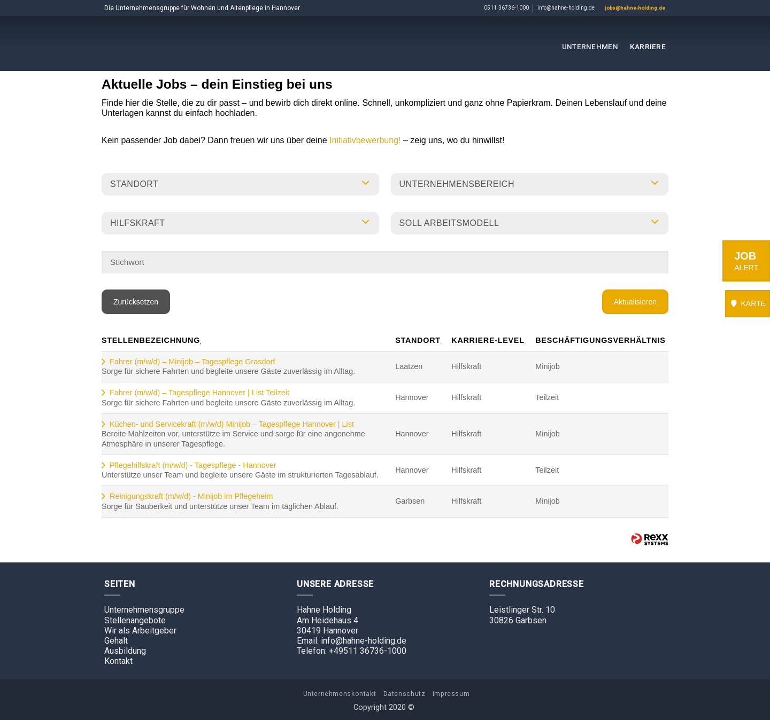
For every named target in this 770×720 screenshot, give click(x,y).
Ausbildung (125, 651)
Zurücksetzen (135, 302)
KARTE (747, 303)
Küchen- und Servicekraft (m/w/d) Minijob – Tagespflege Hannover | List (232, 424)
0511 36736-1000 (506, 8)
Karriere (648, 46)
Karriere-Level (489, 340)
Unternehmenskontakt (339, 694)
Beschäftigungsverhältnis (601, 340)
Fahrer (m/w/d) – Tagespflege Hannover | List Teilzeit (199, 392)
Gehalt (116, 641)
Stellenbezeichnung (152, 340)
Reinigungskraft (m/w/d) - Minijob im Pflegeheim (191, 496)
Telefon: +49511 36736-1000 (351, 651)
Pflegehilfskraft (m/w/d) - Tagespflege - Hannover (193, 465)
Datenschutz (404, 694)
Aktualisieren (635, 302)
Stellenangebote (135, 620)
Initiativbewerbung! (366, 140)
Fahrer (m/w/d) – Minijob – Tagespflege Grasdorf (192, 361)
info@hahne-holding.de (566, 8)
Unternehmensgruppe (144, 610)
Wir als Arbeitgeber (140, 630)
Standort (419, 340)
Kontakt (118, 661)
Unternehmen (590, 46)
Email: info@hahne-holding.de (351, 641)
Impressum (451, 694)
